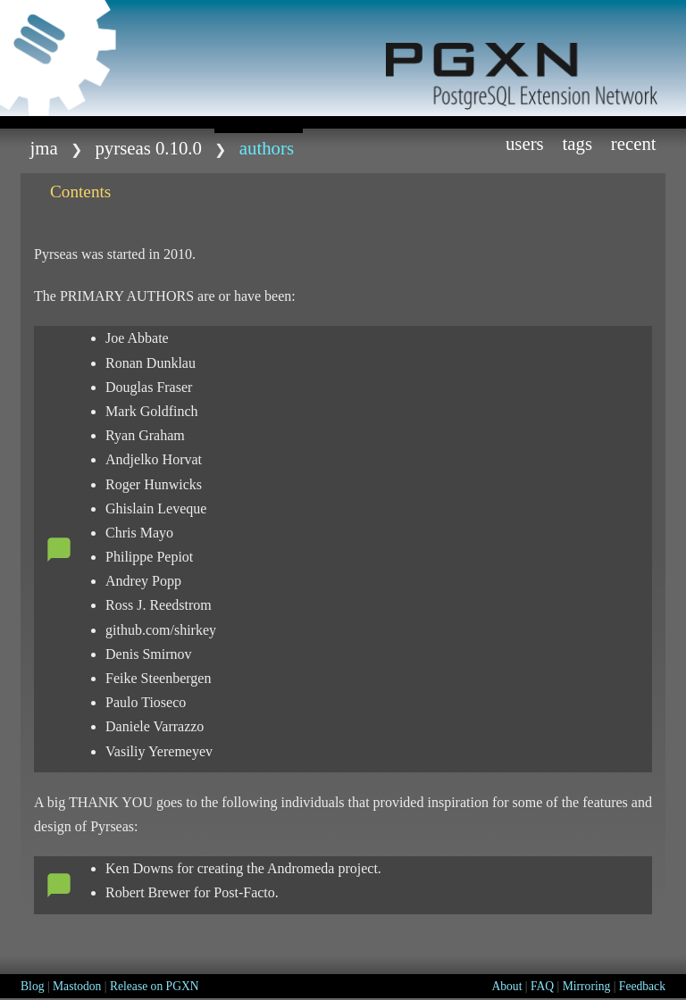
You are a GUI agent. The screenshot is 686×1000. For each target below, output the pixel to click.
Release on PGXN (154, 986)
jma (43, 148)
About (506, 986)
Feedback (642, 986)
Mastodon (77, 986)
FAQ (542, 986)
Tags (577, 143)
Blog (32, 986)
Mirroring (587, 986)
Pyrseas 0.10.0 (148, 148)
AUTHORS (266, 148)
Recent (634, 143)
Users (525, 143)
